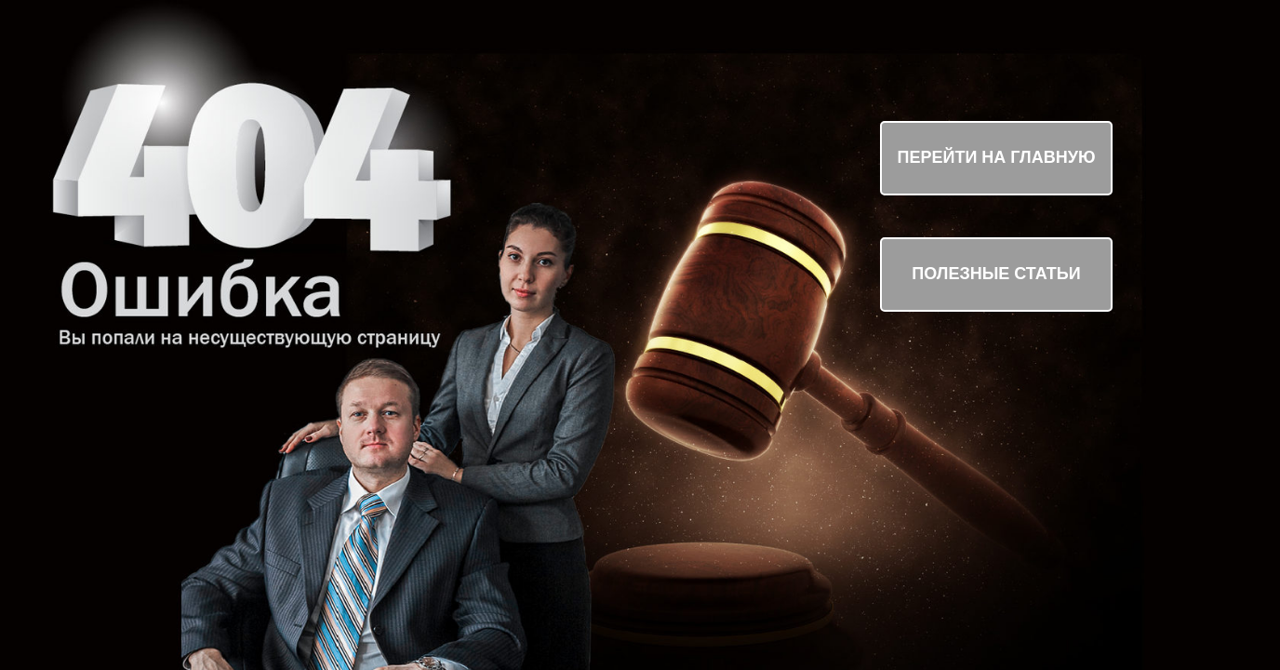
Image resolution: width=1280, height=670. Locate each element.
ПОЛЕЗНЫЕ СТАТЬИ (996, 273)
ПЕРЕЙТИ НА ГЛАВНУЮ (997, 157)
